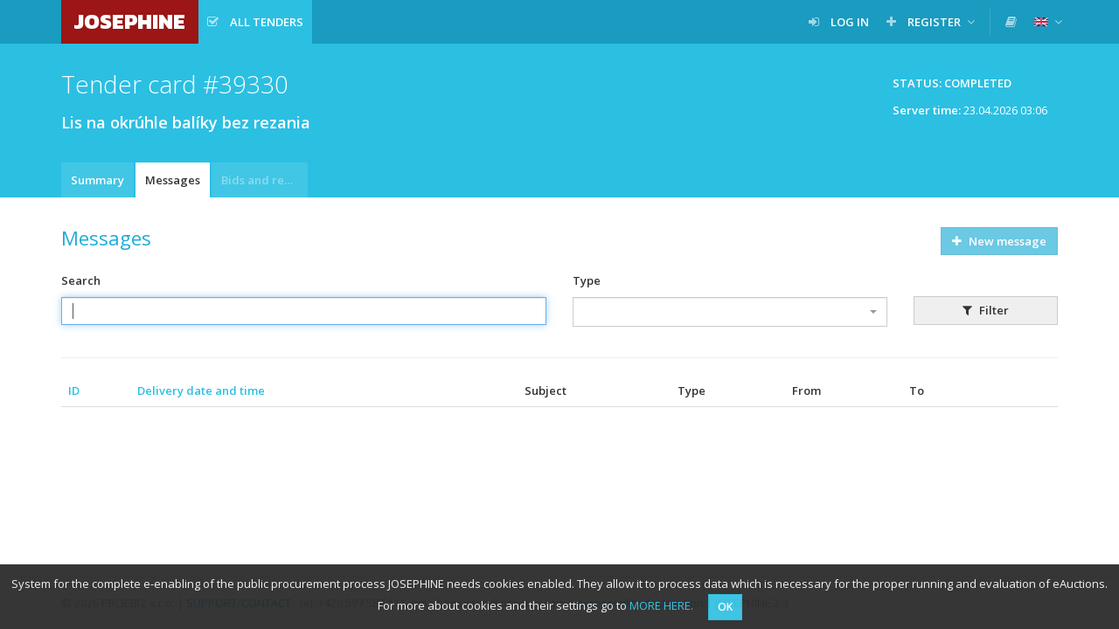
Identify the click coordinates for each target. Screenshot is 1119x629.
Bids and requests (264, 180)
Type (587, 280)
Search (81, 280)
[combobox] (730, 312)
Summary (97, 180)
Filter (986, 310)
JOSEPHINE (129, 21)
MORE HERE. (661, 605)
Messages (172, 180)
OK (725, 606)
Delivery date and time (201, 390)
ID (74, 390)
